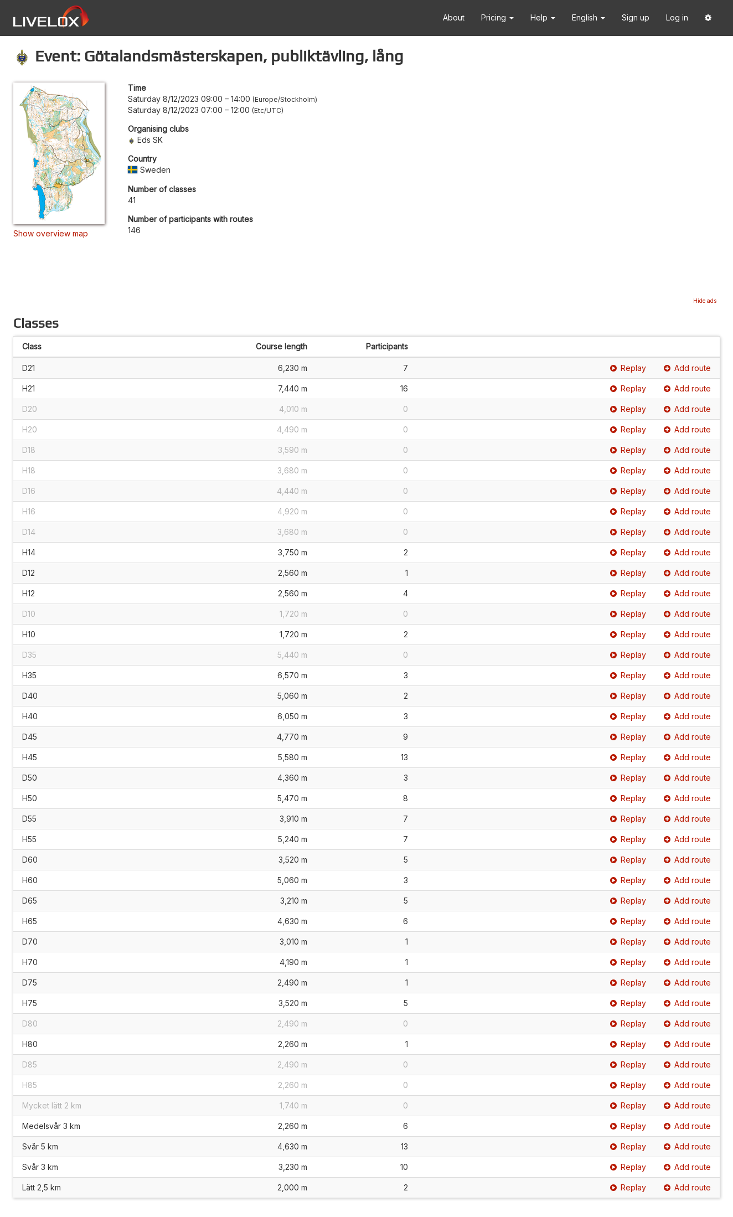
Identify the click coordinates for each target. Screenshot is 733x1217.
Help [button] (542, 17)
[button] (708, 18)
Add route (687, 368)
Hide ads (704, 300)
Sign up (635, 17)
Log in (677, 17)
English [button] (588, 17)
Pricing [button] (497, 17)
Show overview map (50, 233)
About (453, 17)
